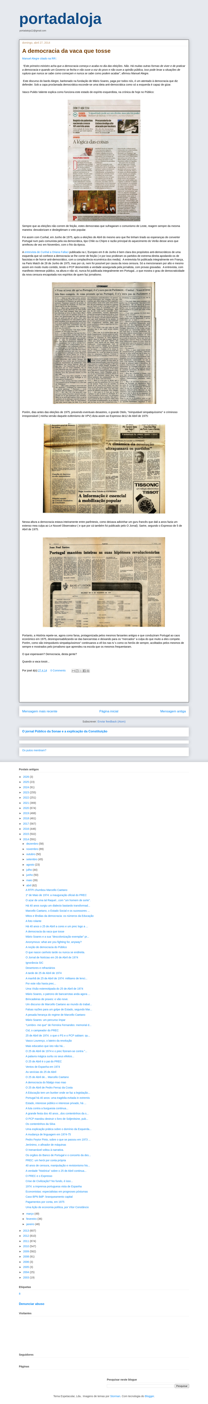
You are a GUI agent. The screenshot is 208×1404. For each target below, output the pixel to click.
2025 (26, 781)
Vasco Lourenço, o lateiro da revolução (49, 1040)
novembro (32, 849)
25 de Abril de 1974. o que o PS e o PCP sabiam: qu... (58, 1035)
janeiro (30, 1224)
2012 (26, 1235)
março (30, 1213)
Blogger (149, 1396)
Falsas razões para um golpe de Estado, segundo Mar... (59, 1009)
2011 (26, 1241)
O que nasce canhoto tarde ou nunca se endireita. (55, 952)
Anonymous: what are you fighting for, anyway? (54, 941)
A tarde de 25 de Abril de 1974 (44, 973)
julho (29, 869)
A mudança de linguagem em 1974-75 (48, 1134)
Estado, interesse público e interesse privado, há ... (56, 1103)
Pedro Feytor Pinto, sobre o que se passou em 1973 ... (58, 1139)
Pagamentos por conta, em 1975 (45, 1201)
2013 (26, 1230)
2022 (26, 797)
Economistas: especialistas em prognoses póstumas (57, 1191)
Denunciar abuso (31, 1303)
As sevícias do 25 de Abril (41, 1071)
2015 (26, 833)
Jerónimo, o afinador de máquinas (46, 1144)
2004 (26, 1272)
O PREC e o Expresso (39, 1175)
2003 (26, 1277)
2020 (26, 808)
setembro (32, 859)
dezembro (32, 843)
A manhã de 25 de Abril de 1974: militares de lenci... (56, 978)
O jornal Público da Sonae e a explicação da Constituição (64, 731)
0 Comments (58, 670)
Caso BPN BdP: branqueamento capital (49, 1196)
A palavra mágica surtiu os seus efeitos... (50, 1056)
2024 (26, 787)
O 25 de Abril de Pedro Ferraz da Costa (49, 1087)
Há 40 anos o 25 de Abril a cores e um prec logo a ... (57, 926)
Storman (115, 1396)
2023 (26, 792)
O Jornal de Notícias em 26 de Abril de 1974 (52, 957)
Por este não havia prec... (41, 983)
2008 (26, 1256)
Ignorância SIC (34, 962)
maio (29, 880)
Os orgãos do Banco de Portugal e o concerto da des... (58, 1155)
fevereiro (31, 1218)
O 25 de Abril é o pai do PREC (44, 1061)
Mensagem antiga (173, 711)
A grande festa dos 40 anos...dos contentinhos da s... (57, 1113)
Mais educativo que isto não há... (45, 1046)
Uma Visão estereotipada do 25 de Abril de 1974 (54, 988)
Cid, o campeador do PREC (42, 1030)
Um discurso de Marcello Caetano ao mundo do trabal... (59, 1004)
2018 (26, 818)
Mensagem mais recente (39, 711)
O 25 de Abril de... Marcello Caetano (47, 1077)
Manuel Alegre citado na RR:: (40, 58)
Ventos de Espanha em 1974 (43, 1066)
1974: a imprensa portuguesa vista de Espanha (54, 1186)
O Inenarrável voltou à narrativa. (45, 1149)
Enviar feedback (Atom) (111, 721)
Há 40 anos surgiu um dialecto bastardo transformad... (58, 905)
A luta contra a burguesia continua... (47, 1108)
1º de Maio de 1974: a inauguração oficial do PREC (56, 895)
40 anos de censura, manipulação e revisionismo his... (58, 1165)
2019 (26, 813)
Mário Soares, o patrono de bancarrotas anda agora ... (58, 994)
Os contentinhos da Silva (40, 1123)
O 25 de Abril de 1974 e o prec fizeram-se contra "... (56, 1051)
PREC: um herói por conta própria (46, 1160)
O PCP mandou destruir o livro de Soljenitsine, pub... (57, 1118)
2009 (26, 1251)
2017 (26, 823)
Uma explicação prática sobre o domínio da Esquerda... (59, 1129)
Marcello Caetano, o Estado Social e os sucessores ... (58, 910)
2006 (26, 1261)
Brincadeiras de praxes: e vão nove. (47, 999)
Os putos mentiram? (34, 750)
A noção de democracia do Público (46, 947)
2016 (26, 828)
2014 (26, 839)
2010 (26, 1246)
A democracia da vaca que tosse (45, 931)
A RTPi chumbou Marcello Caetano (46, 889)
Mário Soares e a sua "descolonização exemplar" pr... (57, 936)
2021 (26, 802)
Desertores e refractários (40, 967)
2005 (26, 1267)
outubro (31, 854)
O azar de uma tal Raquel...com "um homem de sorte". (58, 900)
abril (29, 885)
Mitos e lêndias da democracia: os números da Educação (60, 915)
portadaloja (60, 18)
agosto (30, 864)
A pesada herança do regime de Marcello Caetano (55, 1014)
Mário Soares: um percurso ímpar (46, 1019)
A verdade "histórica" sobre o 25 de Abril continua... (56, 1170)
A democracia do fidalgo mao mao (46, 1082)
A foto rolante (33, 921)
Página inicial (108, 711)
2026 (26, 776)
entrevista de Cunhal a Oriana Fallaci (46, 252)
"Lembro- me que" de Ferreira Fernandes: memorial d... (59, 1025)
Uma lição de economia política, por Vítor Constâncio (57, 1207)
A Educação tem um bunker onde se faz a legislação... (58, 1092)
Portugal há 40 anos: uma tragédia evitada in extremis (58, 1097)
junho (29, 874)
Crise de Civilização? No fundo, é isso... (49, 1181)
